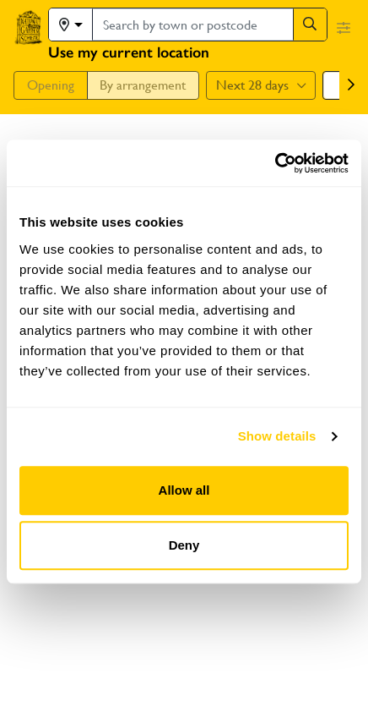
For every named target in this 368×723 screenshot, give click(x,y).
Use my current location (128, 52)
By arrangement (143, 85)
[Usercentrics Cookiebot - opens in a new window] (275, 163)
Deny (184, 545)
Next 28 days (261, 85)
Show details (277, 436)
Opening (50, 85)
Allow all (184, 490)
